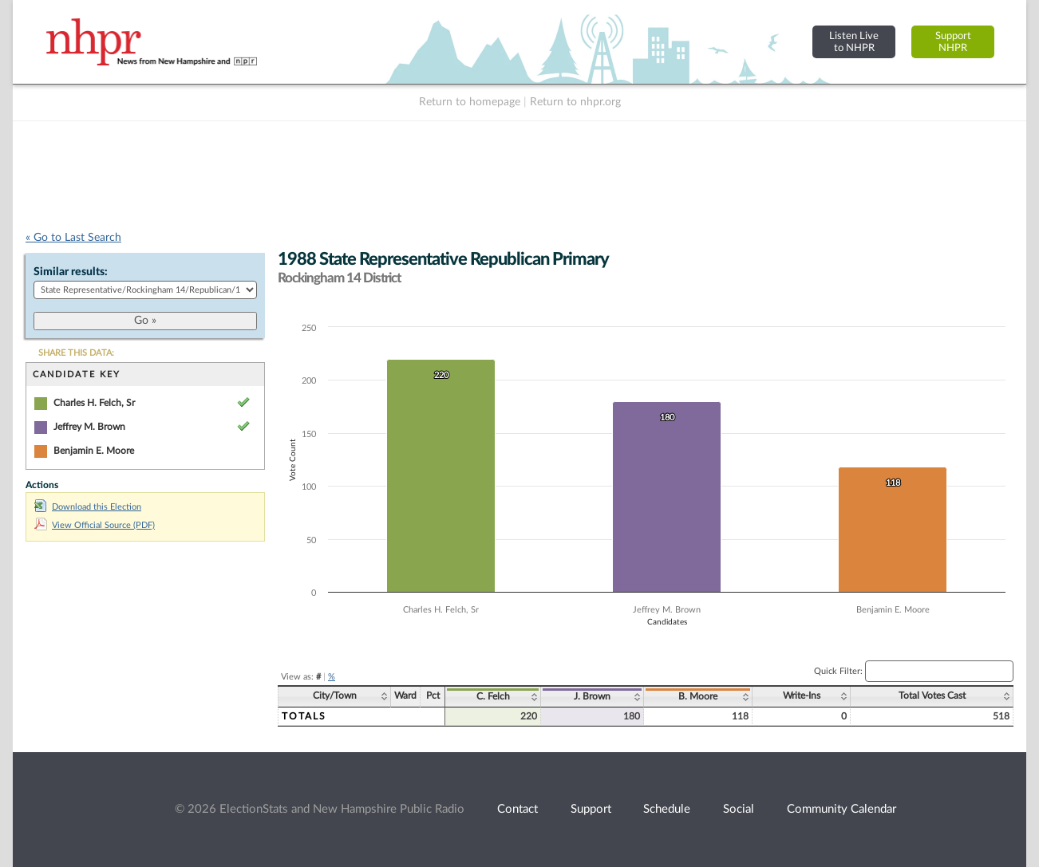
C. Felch (493, 696)
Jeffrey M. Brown (89, 427)
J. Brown (592, 696)
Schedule (666, 809)
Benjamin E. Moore (93, 450)
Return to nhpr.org (575, 102)
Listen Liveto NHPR (854, 42)
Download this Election (87, 506)
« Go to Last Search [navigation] (73, 237)
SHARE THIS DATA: (76, 353)
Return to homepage (469, 102)
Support (591, 809)
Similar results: (71, 272)
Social (738, 809)
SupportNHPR (953, 42)
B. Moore (697, 696)
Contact (517, 809)
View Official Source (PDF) (94, 525)
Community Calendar (841, 809)
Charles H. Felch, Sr (94, 403)
